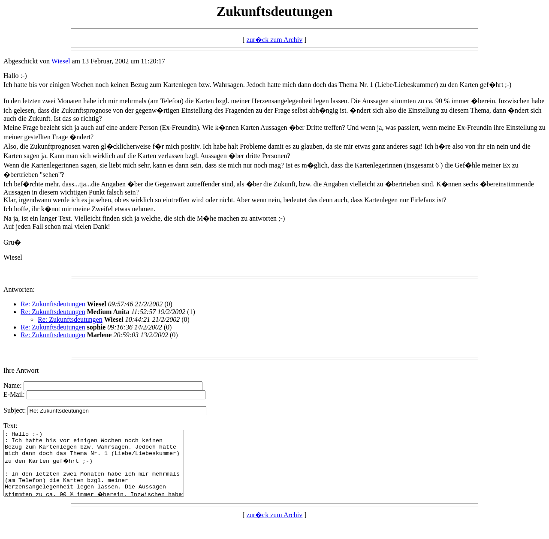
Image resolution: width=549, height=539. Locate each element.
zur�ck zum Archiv (275, 39)
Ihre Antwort (21, 370)
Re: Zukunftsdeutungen (53, 304)
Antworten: (19, 289)
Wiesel (60, 61)
